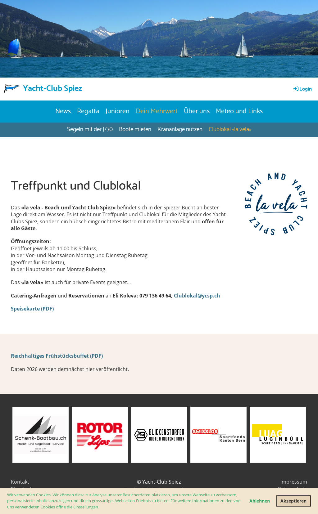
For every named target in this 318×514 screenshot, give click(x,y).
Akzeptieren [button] (293, 501)
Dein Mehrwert (157, 111)
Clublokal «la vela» (230, 129)
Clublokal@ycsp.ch (197, 295)
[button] (101, 507)
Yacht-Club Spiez (52, 88)
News (63, 111)
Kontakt (20, 481)
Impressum (293, 481)
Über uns (197, 111)
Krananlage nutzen (179, 129)
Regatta (88, 111)
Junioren (117, 111)
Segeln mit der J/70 (90, 129)
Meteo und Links (239, 111)
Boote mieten (135, 129)
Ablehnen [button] (259, 501)
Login (302, 89)
